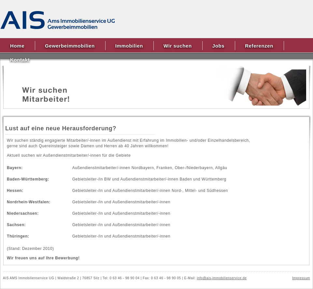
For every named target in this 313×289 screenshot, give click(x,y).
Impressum (301, 278)
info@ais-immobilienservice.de (222, 278)
